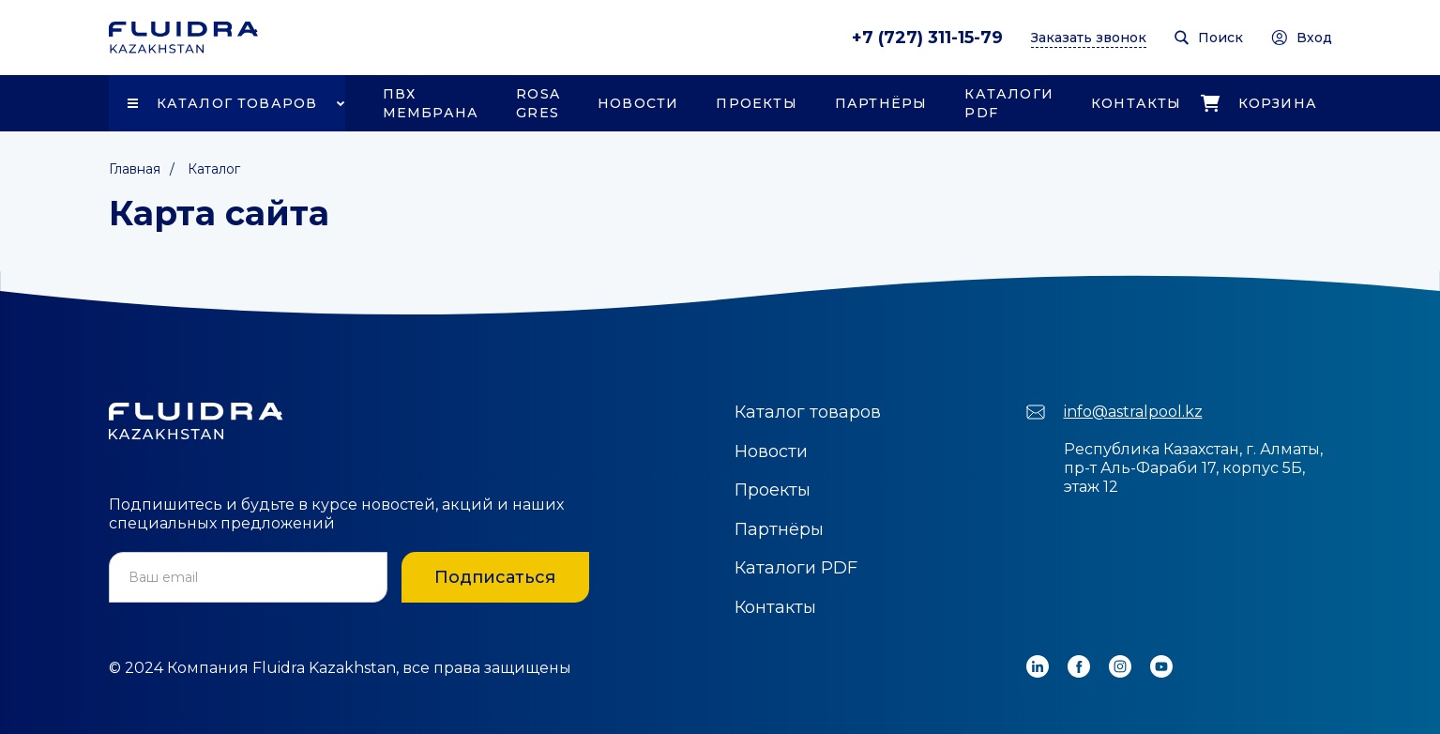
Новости (638, 103)
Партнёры (881, 103)
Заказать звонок (1088, 37)
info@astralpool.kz (1133, 412)
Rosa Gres (538, 103)
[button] (227, 103)
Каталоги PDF (1008, 103)
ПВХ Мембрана (431, 103)
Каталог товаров (237, 103)
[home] (183, 38)
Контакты (1136, 103)
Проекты (756, 103)
